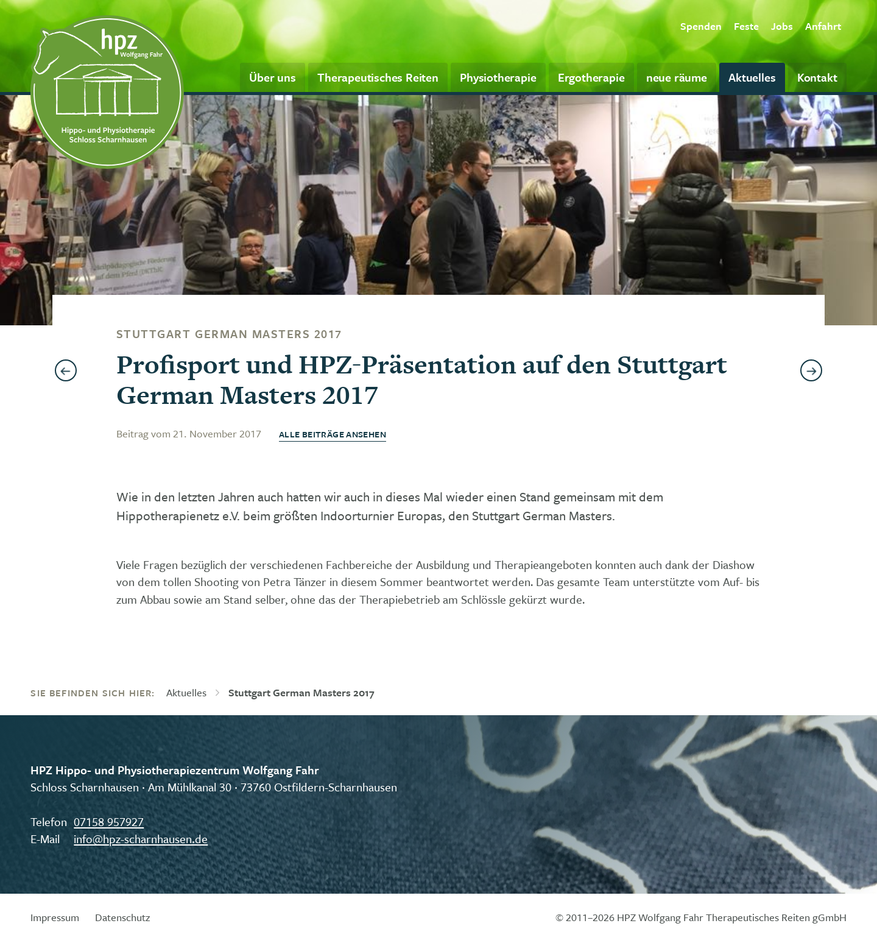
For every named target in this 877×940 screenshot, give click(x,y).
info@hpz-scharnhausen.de (141, 838)
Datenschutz (122, 917)
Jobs (782, 26)
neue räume (676, 77)
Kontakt (817, 77)
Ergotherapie (591, 77)
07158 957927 (109, 821)
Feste (746, 26)
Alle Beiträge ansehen (332, 434)
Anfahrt (823, 26)
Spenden (701, 26)
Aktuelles (751, 77)
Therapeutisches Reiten (377, 77)
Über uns (272, 77)
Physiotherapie (498, 77)
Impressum (54, 917)
